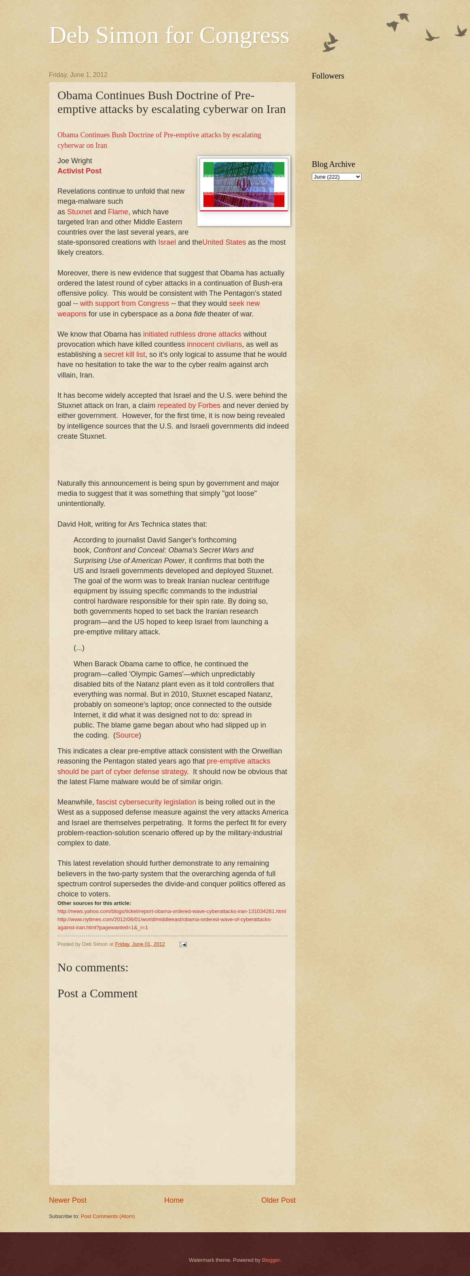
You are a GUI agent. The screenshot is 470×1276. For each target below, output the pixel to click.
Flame (118, 212)
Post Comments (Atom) (108, 1216)
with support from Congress (124, 303)
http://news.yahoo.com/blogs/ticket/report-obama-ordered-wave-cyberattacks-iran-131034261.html (171, 911)
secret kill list (124, 354)
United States (224, 242)
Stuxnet (79, 212)
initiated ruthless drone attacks (192, 334)
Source (127, 735)
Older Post (278, 1200)
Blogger (271, 1260)
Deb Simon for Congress (169, 34)
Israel (167, 242)
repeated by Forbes (188, 405)
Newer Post (68, 1200)
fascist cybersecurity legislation (146, 802)
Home (174, 1200)
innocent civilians (214, 344)
